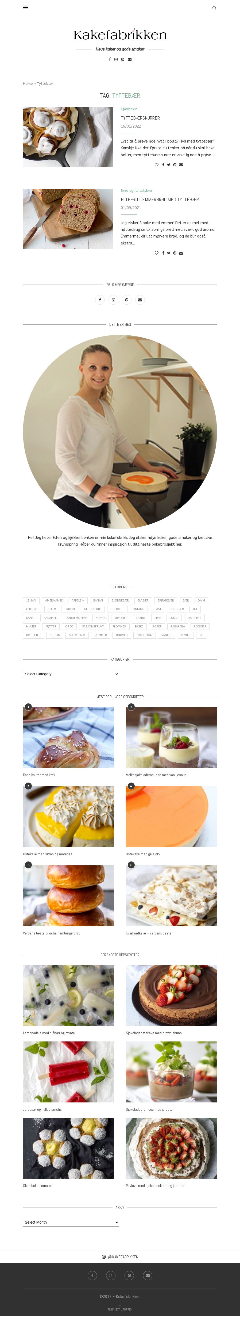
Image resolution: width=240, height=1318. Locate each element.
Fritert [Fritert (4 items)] (72, 610)
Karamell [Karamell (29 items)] (52, 619)
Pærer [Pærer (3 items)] (160, 628)
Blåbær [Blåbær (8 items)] (146, 601)
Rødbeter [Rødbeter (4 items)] (33, 638)
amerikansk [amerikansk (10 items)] (55, 601)
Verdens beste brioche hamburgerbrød (51, 935)
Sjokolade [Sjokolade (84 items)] (77, 638)
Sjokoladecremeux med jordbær (149, 1111)
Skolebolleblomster (37, 1187)
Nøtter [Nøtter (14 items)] (52, 628)
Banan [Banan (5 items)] (100, 601)
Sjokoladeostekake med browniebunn (154, 1035)
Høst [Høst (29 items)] (163, 610)
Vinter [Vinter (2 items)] (187, 638)
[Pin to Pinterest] (174, 165)
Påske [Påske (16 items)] (142, 628)
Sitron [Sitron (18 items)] (55, 638)
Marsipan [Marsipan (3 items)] (199, 619)
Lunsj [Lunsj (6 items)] (178, 619)
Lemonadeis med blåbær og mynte (49, 1035)
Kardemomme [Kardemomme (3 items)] (79, 619)
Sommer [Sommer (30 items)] (101, 638)
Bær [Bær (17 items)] (190, 601)
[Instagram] (116, 60)
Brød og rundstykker (138, 191)
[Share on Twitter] (169, 165)
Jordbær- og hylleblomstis (42, 1111)
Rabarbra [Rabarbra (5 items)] (181, 628)
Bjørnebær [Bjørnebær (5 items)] (123, 601)
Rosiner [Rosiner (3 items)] (204, 628)
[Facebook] (110, 60)
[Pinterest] (122, 60)
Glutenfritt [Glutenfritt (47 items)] (96, 610)
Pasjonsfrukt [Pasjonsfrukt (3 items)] (94, 628)
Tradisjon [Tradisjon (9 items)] (145, 638)
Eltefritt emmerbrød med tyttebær (160, 200)
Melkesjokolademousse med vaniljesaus (156, 777)
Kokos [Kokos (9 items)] (103, 619)
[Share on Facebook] (163, 165)
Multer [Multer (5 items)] (31, 628)
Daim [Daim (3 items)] (206, 601)
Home (28, 84)
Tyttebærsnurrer (140, 118)
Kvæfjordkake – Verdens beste (148, 935)
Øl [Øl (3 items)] (203, 638)
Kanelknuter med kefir (39, 777)
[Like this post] (156, 165)
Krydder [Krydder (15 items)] (123, 619)
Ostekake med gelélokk (143, 856)
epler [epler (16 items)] (53, 610)
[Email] (129, 60)
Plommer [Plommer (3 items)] (121, 628)
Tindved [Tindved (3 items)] (122, 638)
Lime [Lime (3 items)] (161, 619)
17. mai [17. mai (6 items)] (31, 601)
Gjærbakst (129, 109)
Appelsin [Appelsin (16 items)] (79, 601)
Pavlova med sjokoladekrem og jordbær (155, 1187)
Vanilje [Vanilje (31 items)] (167, 638)
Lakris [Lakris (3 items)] (144, 619)
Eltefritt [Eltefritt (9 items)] (33, 610)
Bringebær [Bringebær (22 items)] (169, 601)
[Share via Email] (181, 165)
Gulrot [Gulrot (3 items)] (121, 610)
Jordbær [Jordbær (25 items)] (182, 610)
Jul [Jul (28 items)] (201, 610)
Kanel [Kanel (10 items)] (31, 619)
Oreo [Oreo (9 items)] (71, 628)
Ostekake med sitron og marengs (47, 856)
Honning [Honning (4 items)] (143, 610)
